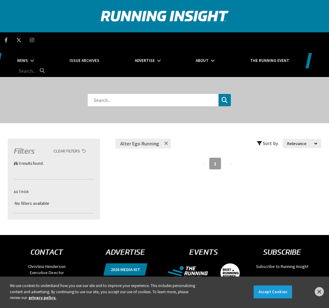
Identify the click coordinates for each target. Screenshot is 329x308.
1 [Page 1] (215, 134)
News (64, 40)
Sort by (267, 114)
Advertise (156, 40)
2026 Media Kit (125, 240)
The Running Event (249, 40)
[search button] (321, 40)
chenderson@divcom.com (46, 249)
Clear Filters (67, 121)
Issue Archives (111, 40)
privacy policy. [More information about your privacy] (42, 297)
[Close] (319, 291)
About (197, 40)
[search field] (297, 40)
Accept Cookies (273, 291)
